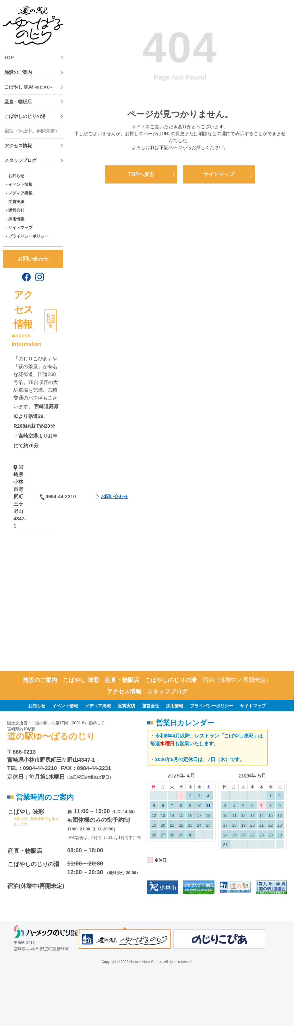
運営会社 (16, 210)
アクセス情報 (18, 145)
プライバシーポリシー (28, 236)
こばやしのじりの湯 (25, 116)
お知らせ (16, 175)
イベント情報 (20, 184)
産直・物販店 (18, 101)
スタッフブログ (20, 160)
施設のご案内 (18, 72)
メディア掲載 (20, 193)
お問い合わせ (33, 259)
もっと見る (50, 320)
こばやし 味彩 (28, 87)
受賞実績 (16, 201)
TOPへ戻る (141, 174)
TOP (9, 57)
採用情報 (16, 219)
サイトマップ (20, 227)
